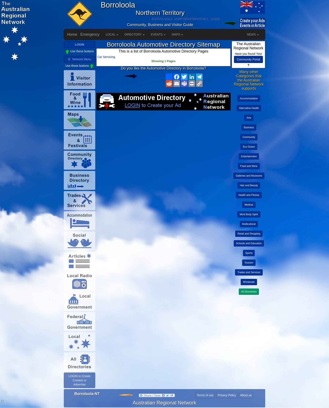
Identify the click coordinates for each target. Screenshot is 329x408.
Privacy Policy (227, 395)
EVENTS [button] (158, 34)
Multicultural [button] (249, 224)
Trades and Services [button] (248, 272)
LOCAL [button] (112, 34)
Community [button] (249, 137)
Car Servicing (106, 57)
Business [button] (249, 127)
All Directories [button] (249, 291)
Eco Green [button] (249, 146)
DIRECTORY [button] (134, 34)
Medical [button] (248, 204)
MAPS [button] (177, 34)
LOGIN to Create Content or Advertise (79, 380)
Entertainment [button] (249, 156)
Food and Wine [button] (248, 166)
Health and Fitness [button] (248, 195)
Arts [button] (249, 117)
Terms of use (205, 395)
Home (72, 34)
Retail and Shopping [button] (249, 233)
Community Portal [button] (248, 59)
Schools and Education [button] (249, 243)
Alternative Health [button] (249, 108)
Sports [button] (249, 253)
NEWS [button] (253, 34)
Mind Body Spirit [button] (249, 214)
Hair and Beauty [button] (249, 185)
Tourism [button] (248, 262)
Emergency (89, 34)
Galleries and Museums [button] (249, 175)
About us (246, 395)
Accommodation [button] (249, 98)
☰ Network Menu (79, 59)
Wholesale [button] (249, 282)
